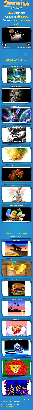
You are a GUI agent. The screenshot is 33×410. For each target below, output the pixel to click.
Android (5, 401)
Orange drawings (16, 146)
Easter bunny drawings (16, 185)
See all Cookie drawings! (24, 47)
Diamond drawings (16, 339)
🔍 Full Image (6, 47)
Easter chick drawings (16, 205)
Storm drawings (16, 379)
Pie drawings (16, 319)
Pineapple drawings (16, 260)
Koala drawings (16, 86)
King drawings (16, 359)
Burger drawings (16, 280)
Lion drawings (16, 240)
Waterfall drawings (16, 66)
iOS (9, 401)
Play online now (19, 398)
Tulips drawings (16, 166)
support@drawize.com (7, 406)
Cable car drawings (16, 299)
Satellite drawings (16, 106)
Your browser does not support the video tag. (16, 35)
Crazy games (16, 401)
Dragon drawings (16, 126)
